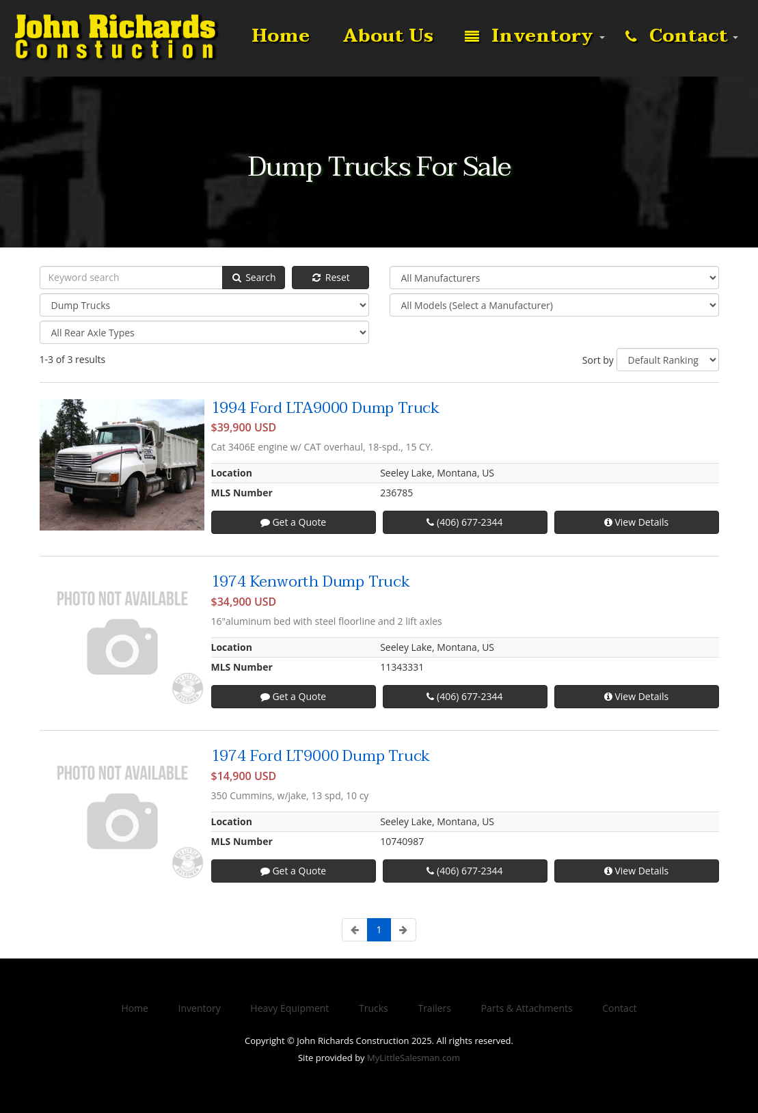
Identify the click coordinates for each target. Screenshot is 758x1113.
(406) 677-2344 (464, 521)
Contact (676, 37)
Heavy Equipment (289, 1008)
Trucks (373, 1008)
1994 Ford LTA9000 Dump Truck (325, 408)
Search (253, 277)
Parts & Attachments (527, 1008)
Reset (330, 277)
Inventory (529, 37)
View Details (636, 521)
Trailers (434, 1008)
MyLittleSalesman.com (413, 1057)
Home (278, 36)
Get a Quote (293, 521)
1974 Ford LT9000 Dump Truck (321, 756)
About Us (385, 36)
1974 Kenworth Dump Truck (310, 582)
